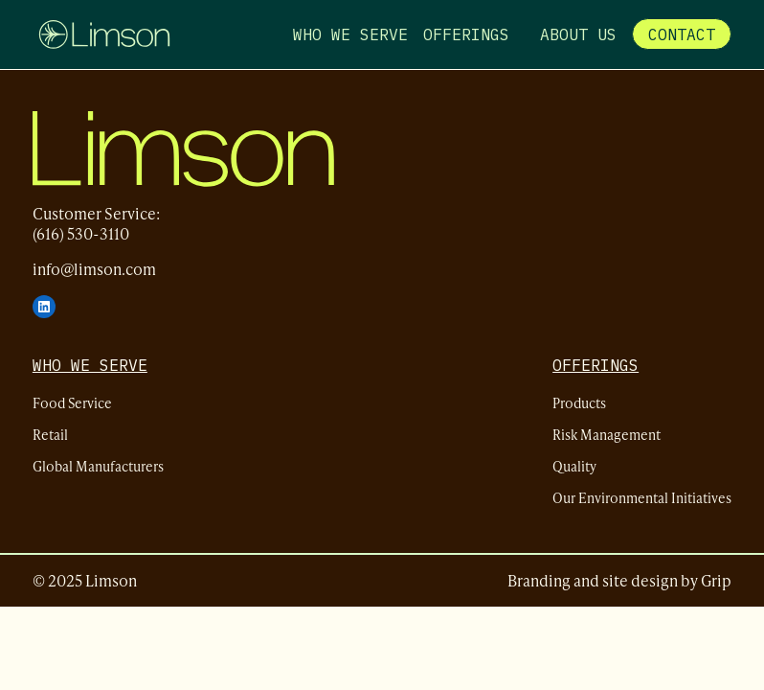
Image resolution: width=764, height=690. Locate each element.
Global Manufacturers (98, 465)
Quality (574, 465)
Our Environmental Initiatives (641, 497)
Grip (716, 580)
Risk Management (606, 434)
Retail (50, 434)
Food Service (72, 402)
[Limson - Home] (104, 34)
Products (579, 402)
